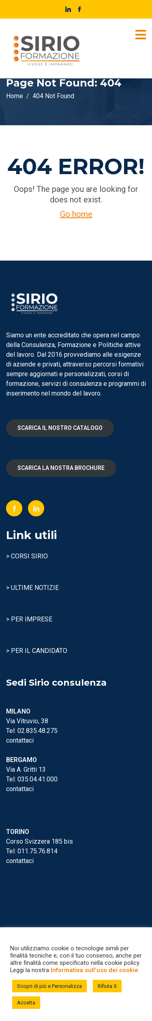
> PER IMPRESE (29, 619)
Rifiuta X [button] (107, 986)
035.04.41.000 (37, 779)
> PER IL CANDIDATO (36, 651)
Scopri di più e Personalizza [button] (49, 986)
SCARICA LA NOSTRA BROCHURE (61, 468)
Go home (76, 214)
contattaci (20, 740)
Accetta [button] (26, 1003)
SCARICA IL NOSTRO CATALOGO (60, 428)
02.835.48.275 (37, 731)
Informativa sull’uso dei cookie (94, 970)
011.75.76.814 (37, 851)
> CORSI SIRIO (27, 556)
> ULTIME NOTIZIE (32, 588)
